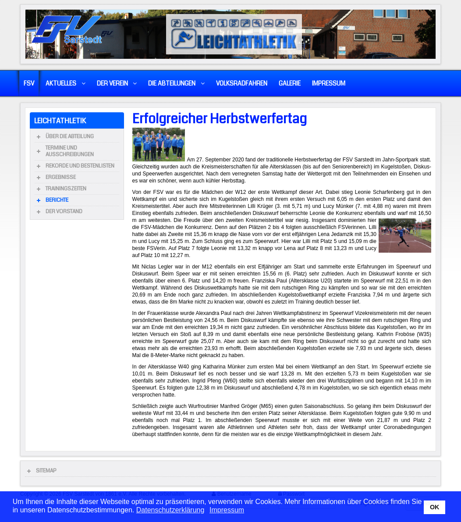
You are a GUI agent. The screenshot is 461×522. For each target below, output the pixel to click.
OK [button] (435, 507)
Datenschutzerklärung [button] (170, 510)
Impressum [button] (226, 510)
